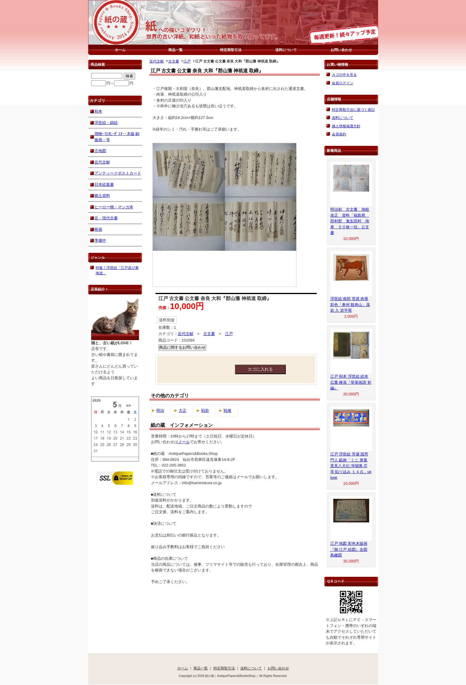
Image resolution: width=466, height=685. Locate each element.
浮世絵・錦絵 (106, 122)
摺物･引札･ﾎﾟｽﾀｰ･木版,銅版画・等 (117, 137)
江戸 (187, 61)
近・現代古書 (106, 218)
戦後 (227, 410)
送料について (286, 50)
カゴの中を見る (344, 75)
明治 (160, 410)
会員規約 (339, 134)
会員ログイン (342, 83)
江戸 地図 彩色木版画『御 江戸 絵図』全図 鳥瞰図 (348, 549)
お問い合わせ (341, 50)
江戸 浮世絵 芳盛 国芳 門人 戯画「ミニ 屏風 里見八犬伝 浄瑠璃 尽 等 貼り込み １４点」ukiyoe (351, 466)
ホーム (120, 50)
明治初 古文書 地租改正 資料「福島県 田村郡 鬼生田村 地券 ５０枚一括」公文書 (349, 221)
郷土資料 (102, 195)
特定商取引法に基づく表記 (353, 109)
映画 (98, 229)
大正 (183, 410)
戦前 (205, 410)
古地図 (100, 151)
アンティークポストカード (117, 173)
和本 (98, 111)
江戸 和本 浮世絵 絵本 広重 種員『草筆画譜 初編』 (350, 382)
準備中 (100, 240)
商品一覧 (175, 50)
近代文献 (156, 61)
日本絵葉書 (104, 184)
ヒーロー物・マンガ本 (113, 207)
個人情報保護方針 (346, 126)
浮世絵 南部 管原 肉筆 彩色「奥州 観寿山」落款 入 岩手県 (350, 304)
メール (184, 442)
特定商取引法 (231, 50)
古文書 (173, 61)
